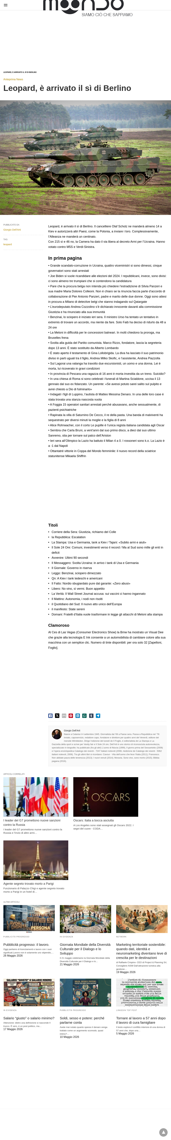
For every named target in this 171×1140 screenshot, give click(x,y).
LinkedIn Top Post (126, 942)
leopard (7, 244)
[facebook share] (50, 716)
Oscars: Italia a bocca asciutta (80, 812)
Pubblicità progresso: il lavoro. (25, 877)
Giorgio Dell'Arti (72, 730)
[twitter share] (57, 715)
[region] (85, 37)
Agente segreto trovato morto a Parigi (141, 812)
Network (121, 870)
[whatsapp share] (84, 716)
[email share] (64, 716)
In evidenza (66, 870)
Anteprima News (13, 79)
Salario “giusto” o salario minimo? (28, 950)
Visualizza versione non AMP (102, 1130)
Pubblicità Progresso (16, 870)
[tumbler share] (91, 716)
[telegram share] (98, 716)
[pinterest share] (71, 716)
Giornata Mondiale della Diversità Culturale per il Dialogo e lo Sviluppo (84, 881)
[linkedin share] (77, 716)
